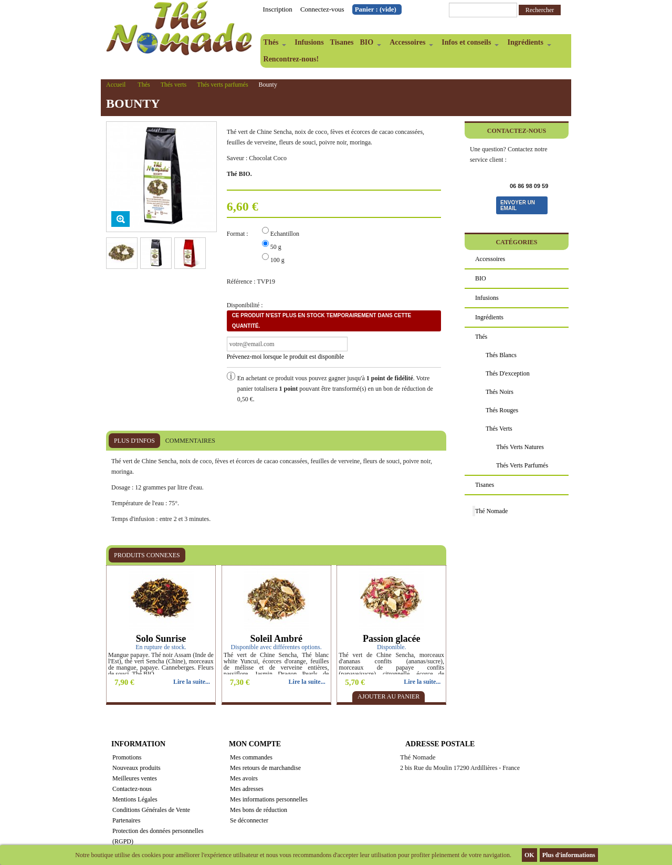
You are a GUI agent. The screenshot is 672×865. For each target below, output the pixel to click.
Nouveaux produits (136, 768)
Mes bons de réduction (258, 810)
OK (529, 855)
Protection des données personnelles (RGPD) (158, 836)
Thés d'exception (508, 373)
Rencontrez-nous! (291, 59)
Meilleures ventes (134, 778)
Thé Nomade (491, 511)
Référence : (241, 281)
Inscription (277, 9)
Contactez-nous (132, 789)
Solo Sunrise (161, 638)
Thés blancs (501, 355)
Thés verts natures (520, 447)
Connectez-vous (322, 9)
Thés (273, 44)
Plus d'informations (568, 855)
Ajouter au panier (388, 696)
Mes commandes (251, 757)
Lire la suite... (191, 682)
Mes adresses (247, 789)
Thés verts (174, 84)
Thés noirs (499, 391)
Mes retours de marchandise (265, 768)
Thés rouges (502, 410)
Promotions (126, 757)
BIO (368, 44)
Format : (238, 233)
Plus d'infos (134, 440)
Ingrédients (527, 44)
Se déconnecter (249, 820)
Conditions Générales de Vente (151, 810)
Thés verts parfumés (222, 84)
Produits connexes (147, 555)
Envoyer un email (517, 205)
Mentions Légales (135, 799)
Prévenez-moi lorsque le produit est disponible (285, 356)
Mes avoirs (244, 778)
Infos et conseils (468, 44)
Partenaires (126, 820)
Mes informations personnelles (269, 799)
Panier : (375, 9)
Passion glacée (392, 638)
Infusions (309, 42)
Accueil (115, 84)
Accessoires (409, 44)
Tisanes (342, 42)
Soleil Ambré (276, 638)
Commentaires (190, 440)
